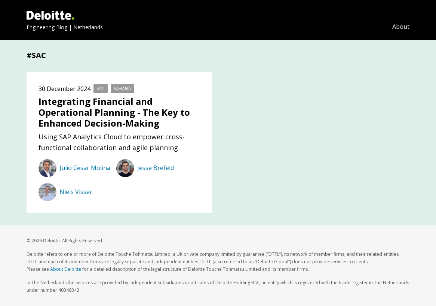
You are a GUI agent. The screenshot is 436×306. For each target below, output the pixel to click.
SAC (100, 88)
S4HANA (122, 88)
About (400, 26)
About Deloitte (65, 269)
